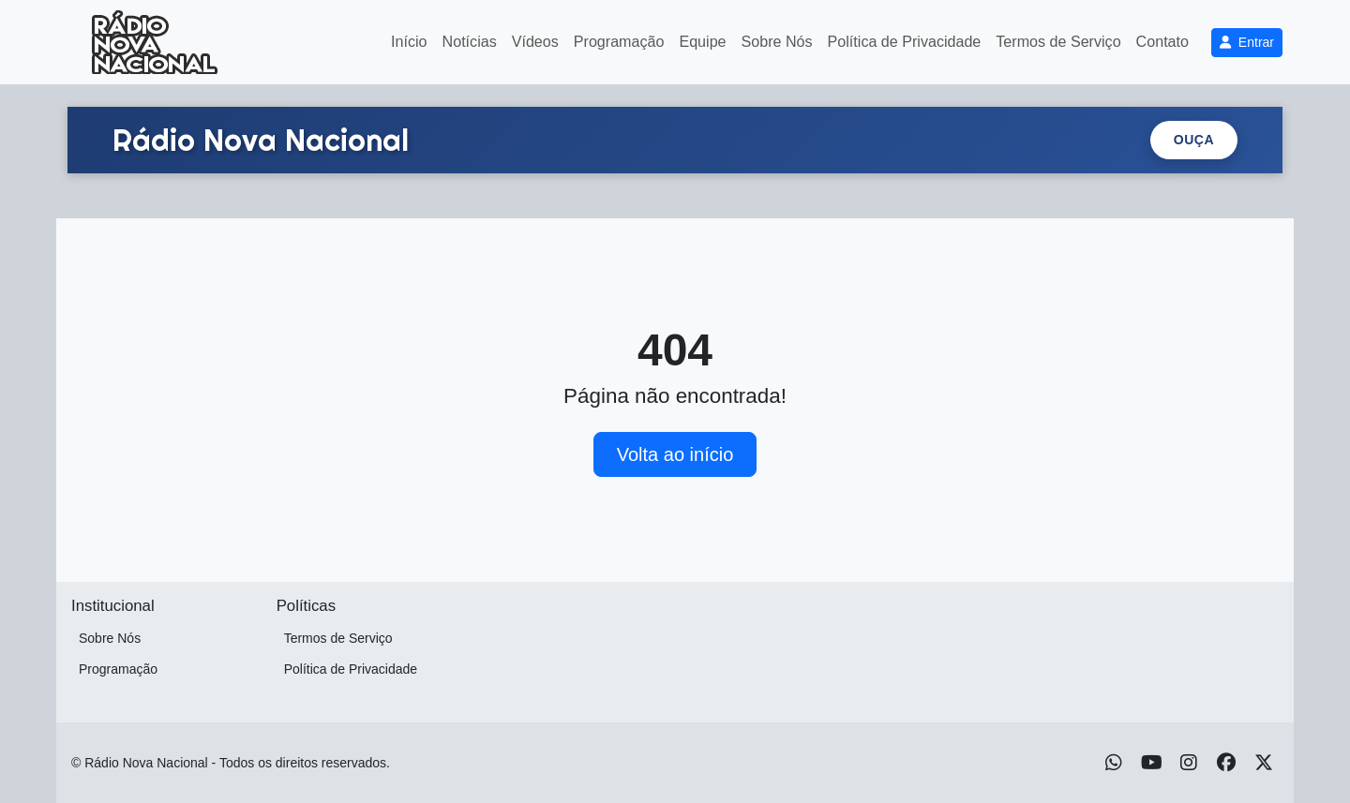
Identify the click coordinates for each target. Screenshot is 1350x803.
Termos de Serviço (1058, 41)
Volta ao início (675, 454)
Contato (1162, 41)
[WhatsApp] (1113, 762)
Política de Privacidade (905, 41)
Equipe (702, 41)
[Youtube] (1151, 762)
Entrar (1247, 42)
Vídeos (535, 41)
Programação (619, 41)
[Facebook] (1226, 762)
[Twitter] (1263, 762)
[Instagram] (1188, 762)
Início (409, 41)
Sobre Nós (777, 41)
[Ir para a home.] (260, 139)
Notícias (469, 41)
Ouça (1194, 139)
